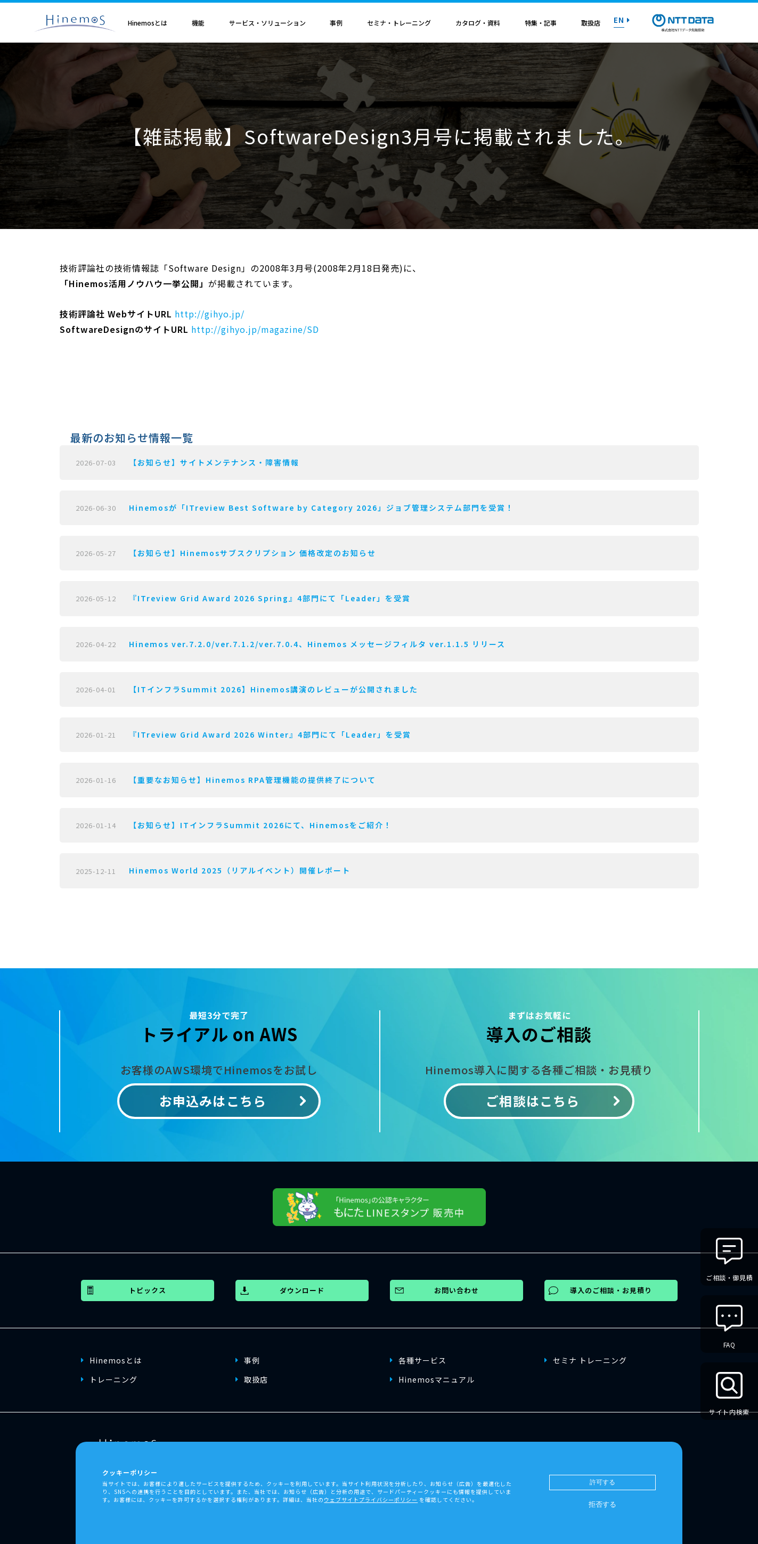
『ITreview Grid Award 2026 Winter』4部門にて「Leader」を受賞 (270, 734)
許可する (602, 1482)
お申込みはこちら (213, 1100)
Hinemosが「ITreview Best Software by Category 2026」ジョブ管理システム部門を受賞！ (321, 507)
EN (622, 19)
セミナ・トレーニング (399, 22)
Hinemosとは (147, 22)
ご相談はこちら (533, 1100)
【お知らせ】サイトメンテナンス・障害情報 (214, 462)
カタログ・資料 (477, 22)
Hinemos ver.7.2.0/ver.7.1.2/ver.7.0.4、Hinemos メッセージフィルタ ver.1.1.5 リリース (317, 644)
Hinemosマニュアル (432, 1379)
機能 (198, 22)
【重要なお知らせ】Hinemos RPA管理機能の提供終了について (252, 779)
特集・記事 (541, 22)
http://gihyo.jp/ (209, 313)
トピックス (147, 1290)
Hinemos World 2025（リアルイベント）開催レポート (240, 870)
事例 (336, 22)
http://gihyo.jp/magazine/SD (255, 329)
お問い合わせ (456, 1290)
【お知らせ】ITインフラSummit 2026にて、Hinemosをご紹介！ (260, 825)
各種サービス (418, 1360)
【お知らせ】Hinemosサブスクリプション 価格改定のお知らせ (252, 553)
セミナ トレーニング (585, 1360)
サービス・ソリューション (267, 22)
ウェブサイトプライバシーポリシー (371, 1500)
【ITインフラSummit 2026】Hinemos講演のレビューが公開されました (273, 689)
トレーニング (109, 1379)
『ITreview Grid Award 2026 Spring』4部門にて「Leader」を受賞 (270, 598)
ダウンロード (302, 1290)
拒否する (602, 1504)
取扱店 (590, 22)
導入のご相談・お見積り (611, 1290)
